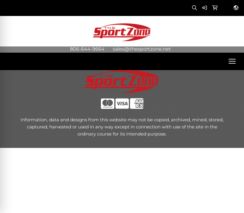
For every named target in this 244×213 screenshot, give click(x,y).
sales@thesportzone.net (142, 49)
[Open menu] (232, 61)
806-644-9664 (87, 49)
